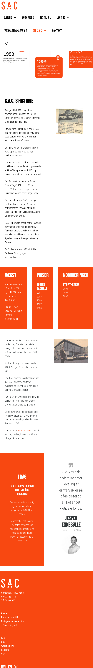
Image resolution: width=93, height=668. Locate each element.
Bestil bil (45, 18)
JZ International (24, 430)
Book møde (28, 18)
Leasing (61, 18)
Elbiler (8, 18)
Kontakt (57, 31)
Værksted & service (15, 31)
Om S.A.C (37, 31)
